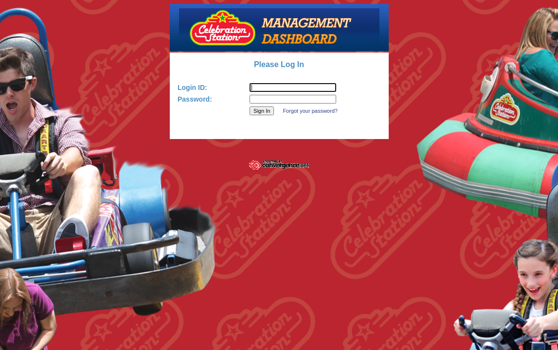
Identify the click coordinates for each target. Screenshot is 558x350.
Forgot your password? (310, 111)
